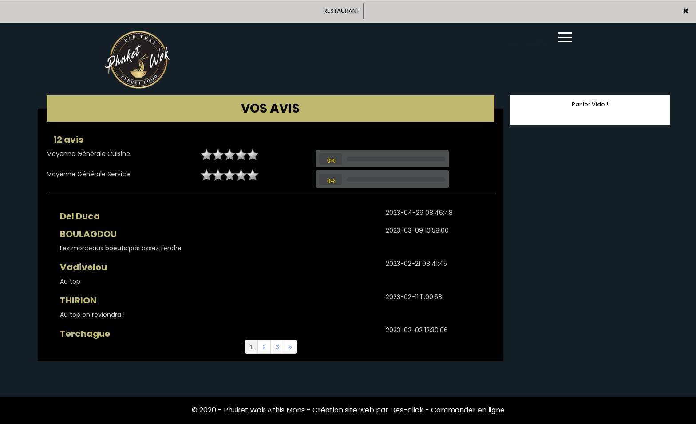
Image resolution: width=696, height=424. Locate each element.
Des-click (406, 410)
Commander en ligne (468, 410)
